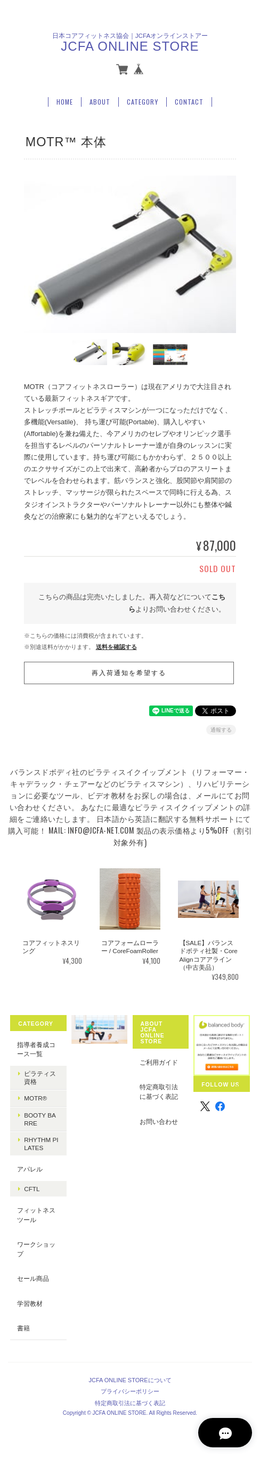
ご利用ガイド (159, 1062)
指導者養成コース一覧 (36, 1049)
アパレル (30, 1169)
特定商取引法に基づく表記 (159, 1091)
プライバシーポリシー (130, 1391)
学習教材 (30, 1303)
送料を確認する (116, 646)
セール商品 (33, 1278)
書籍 (23, 1328)
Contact (189, 101)
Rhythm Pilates (41, 1143)
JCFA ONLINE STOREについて (129, 1379)
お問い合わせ (159, 1121)
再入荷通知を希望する (129, 673)
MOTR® (35, 1098)
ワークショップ (36, 1249)
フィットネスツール (36, 1215)
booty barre (40, 1118)
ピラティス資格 (40, 1077)
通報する (221, 730)
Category (142, 101)
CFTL (31, 1188)
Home (64, 101)
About (100, 101)
